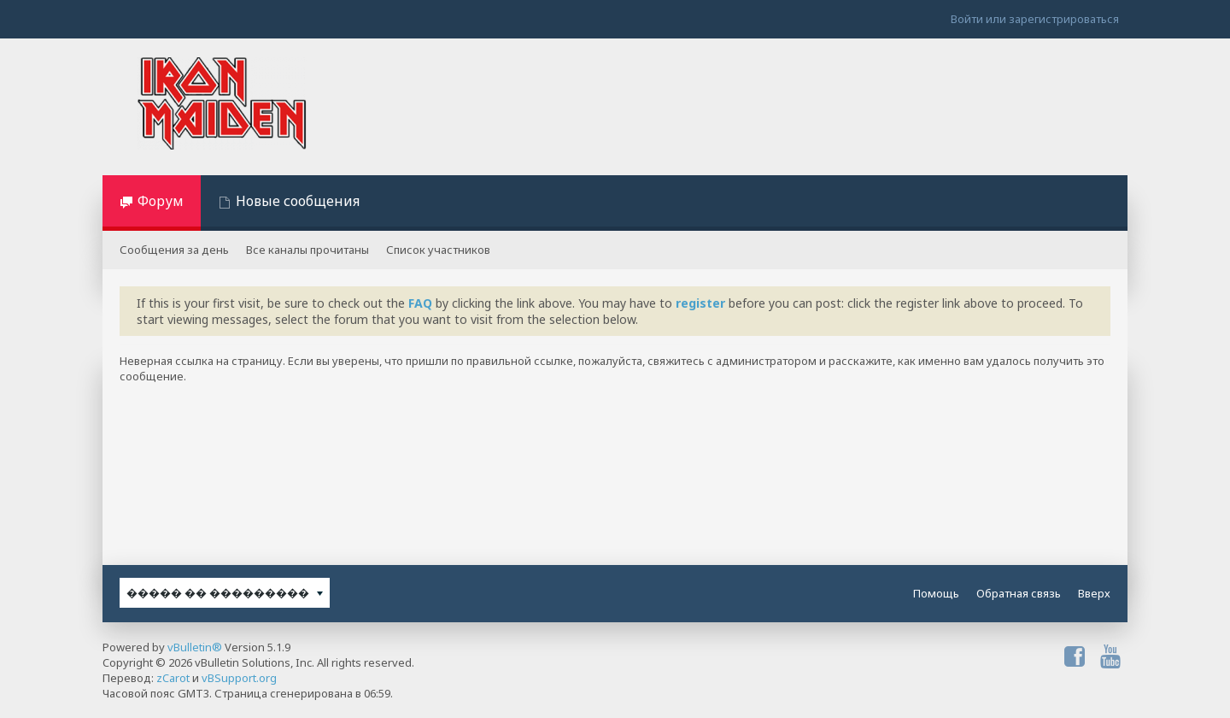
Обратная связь (1018, 593)
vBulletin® (194, 647)
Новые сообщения (298, 200)
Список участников (438, 249)
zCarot (173, 678)
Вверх (1094, 593)
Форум (161, 200)
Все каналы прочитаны (307, 249)
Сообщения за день (174, 249)
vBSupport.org (239, 678)
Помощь (936, 593)
